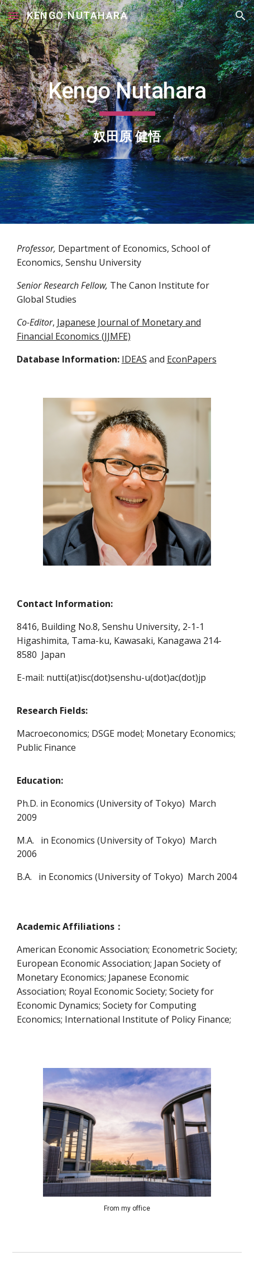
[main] (127, 112)
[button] (13, 15)
